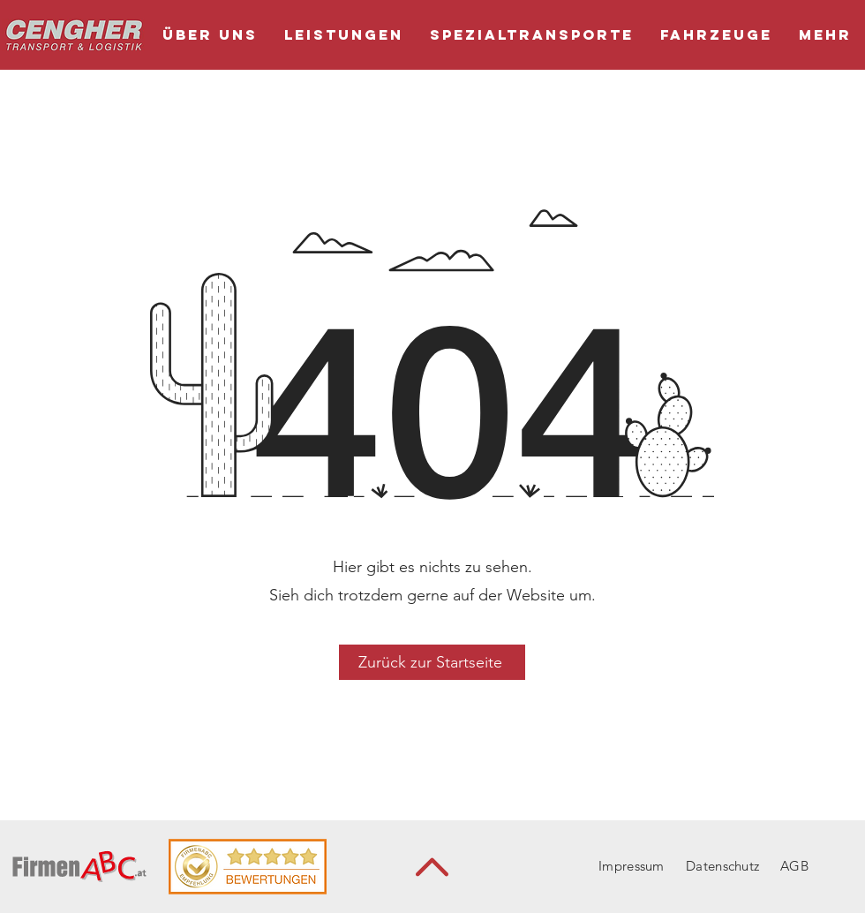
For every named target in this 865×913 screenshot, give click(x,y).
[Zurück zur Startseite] (432, 662)
